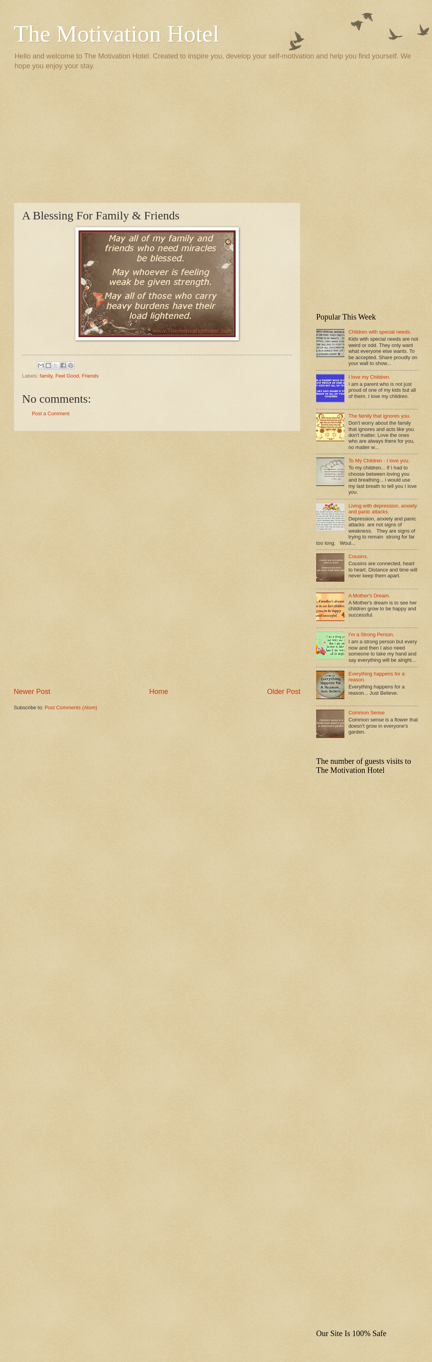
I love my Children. (369, 377)
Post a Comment (51, 413)
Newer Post (32, 692)
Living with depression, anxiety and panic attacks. (382, 509)
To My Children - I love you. (379, 461)
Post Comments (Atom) (71, 707)
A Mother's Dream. (369, 596)
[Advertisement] (216, 136)
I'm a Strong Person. (371, 634)
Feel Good (67, 376)
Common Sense (366, 713)
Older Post (283, 692)
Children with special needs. (379, 332)
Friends (90, 376)
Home (158, 692)
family (46, 376)
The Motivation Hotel (116, 34)
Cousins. (358, 556)
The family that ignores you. (379, 416)
